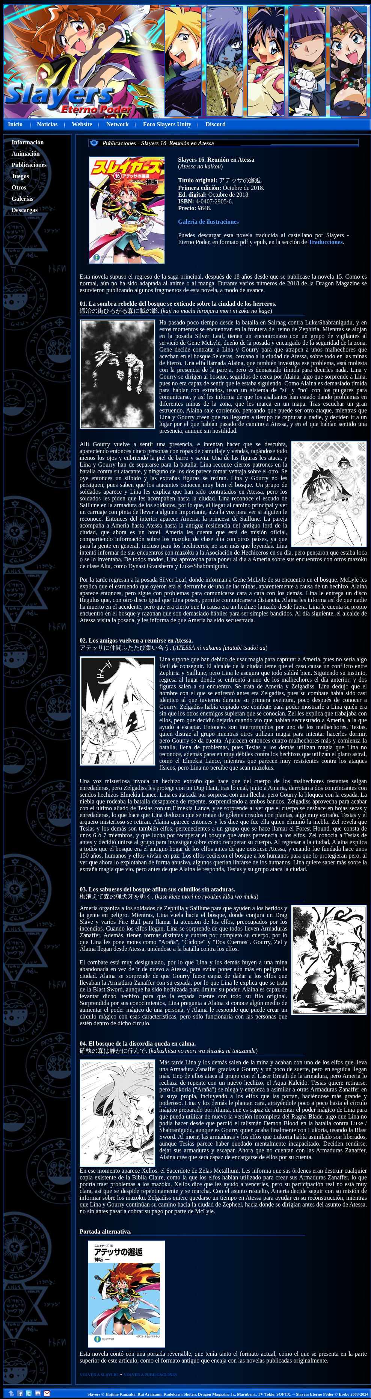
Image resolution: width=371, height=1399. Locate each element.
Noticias (47, 124)
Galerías (22, 199)
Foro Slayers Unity (167, 124)
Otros (19, 187)
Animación (26, 153)
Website (82, 124)
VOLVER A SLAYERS (99, 1374)
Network (117, 124)
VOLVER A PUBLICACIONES (150, 1374)
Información (28, 142)
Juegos (20, 176)
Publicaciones (29, 165)
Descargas (25, 210)
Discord (216, 124)
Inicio (15, 124)
